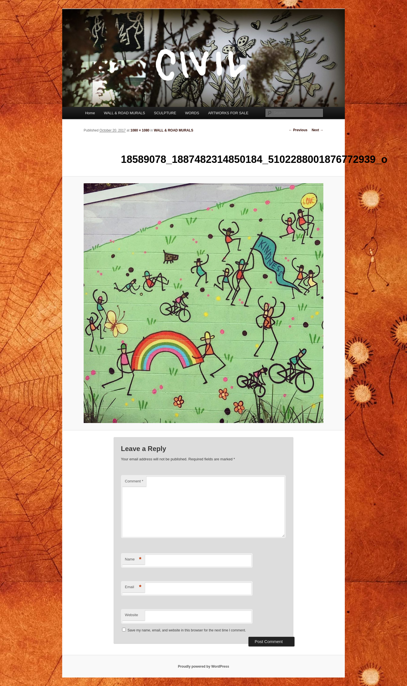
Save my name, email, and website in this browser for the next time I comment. (186, 630)
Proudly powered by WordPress (203, 666)
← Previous (298, 130)
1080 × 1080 (139, 130)
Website (131, 615)
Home (90, 113)
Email (133, 587)
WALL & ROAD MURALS (124, 113)
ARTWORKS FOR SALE (228, 113)
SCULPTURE (165, 113)
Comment (134, 481)
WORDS (192, 113)
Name (133, 559)
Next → (317, 130)
